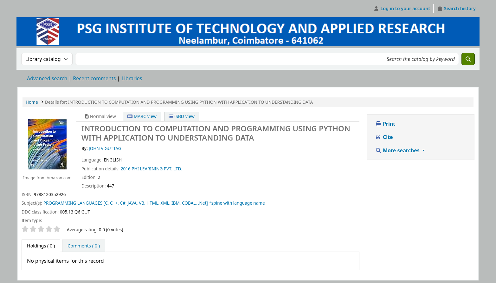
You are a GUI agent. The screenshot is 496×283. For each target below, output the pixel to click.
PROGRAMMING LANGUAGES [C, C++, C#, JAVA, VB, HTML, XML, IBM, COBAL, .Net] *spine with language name (154, 203)
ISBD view (182, 116)
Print (385, 123)
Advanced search (47, 78)
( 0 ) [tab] (41, 246)
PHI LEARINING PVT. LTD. (157, 169)
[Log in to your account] (402, 9)
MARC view (142, 116)
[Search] (468, 59)
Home (32, 102)
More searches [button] (398, 150)
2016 (126, 169)
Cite (384, 137)
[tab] (83, 246)
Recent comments (94, 78)
